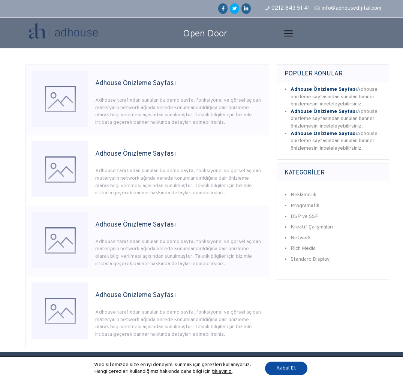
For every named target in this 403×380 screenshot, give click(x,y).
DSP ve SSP (305, 216)
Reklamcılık (303, 195)
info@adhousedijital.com (351, 8)
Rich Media (303, 248)
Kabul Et (286, 368)
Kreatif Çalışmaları (312, 227)
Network (301, 238)
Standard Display (310, 259)
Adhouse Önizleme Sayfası (135, 83)
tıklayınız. (222, 371)
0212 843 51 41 (290, 8)
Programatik (305, 206)
